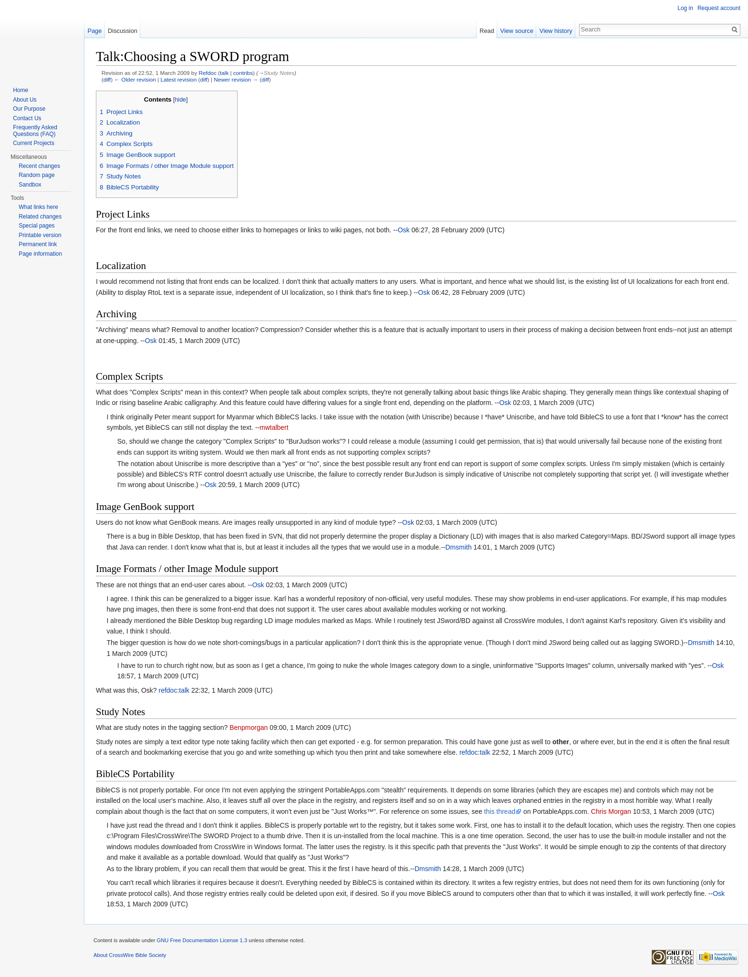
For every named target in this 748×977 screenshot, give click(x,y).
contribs (243, 73)
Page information (40, 253)
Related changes (40, 216)
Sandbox (30, 184)
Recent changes (39, 166)
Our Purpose (29, 108)
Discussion (122, 30)
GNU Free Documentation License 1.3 (201, 940)
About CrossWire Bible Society (130, 955)
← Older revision (135, 79)
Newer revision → (236, 79)
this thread (499, 811)
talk (224, 73)
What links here (38, 207)
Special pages (36, 225)
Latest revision (178, 79)
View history (556, 30)
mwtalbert (274, 427)
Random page (36, 175)
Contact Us (27, 118)
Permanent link (38, 244)
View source (516, 30)
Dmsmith (458, 547)
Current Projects (33, 143)
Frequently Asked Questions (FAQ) (35, 130)
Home (20, 90)
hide (180, 99)
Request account (718, 8)
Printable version (40, 235)
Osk (404, 230)
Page (94, 30)
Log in (685, 8)
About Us (24, 99)
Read (486, 30)
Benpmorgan (248, 727)
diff (107, 79)
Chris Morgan (611, 811)
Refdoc (208, 73)
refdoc (167, 690)
